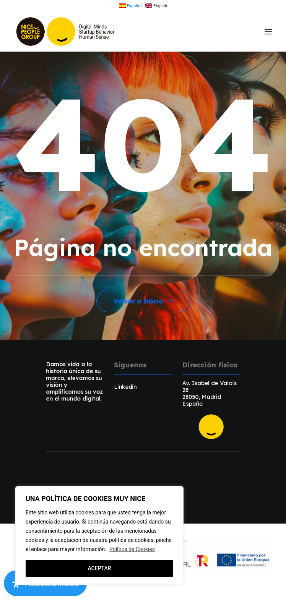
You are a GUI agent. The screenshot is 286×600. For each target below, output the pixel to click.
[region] (99, 535)
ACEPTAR (99, 568)
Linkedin (125, 386)
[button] (268, 31)
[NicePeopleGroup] (66, 31)
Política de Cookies (132, 549)
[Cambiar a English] (156, 5)
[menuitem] (130, 5)
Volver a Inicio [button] (143, 301)
